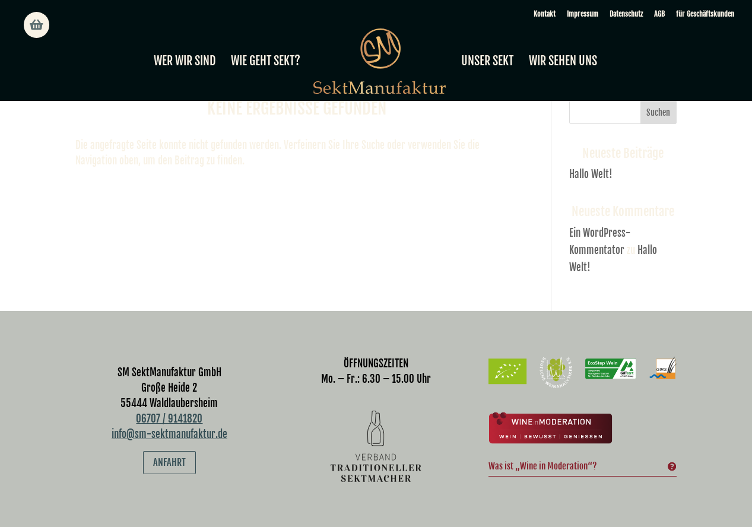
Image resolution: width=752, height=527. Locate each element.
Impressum (582, 13)
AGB (659, 13)
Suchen (658, 112)
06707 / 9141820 (169, 418)
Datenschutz (626, 13)
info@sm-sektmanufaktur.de (169, 434)
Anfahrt (169, 462)
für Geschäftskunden (705, 13)
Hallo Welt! (591, 174)
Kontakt (545, 13)
